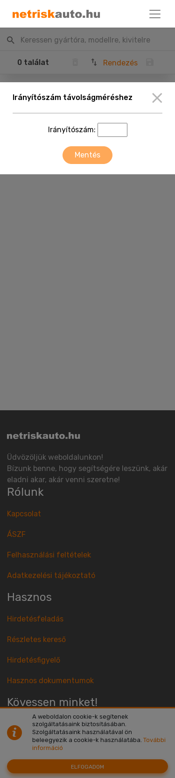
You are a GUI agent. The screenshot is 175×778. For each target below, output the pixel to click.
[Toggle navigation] (154, 14)
